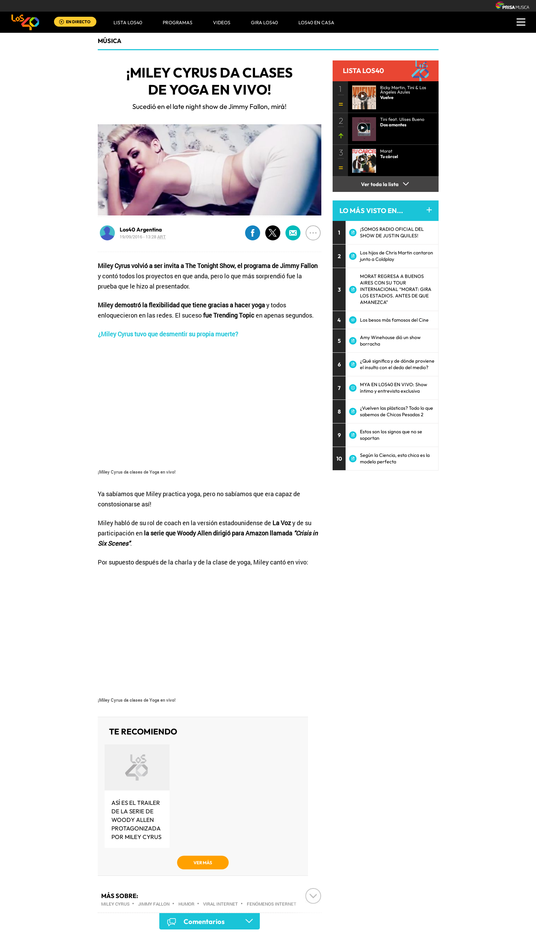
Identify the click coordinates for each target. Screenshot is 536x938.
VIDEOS (221, 22)
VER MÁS (202, 862)
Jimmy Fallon (154, 904)
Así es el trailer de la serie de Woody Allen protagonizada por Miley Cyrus (136, 819)
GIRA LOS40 (264, 22)
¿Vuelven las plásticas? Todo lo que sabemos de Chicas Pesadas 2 (396, 411)
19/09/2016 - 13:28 (143, 237)
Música (109, 41)
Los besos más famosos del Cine (394, 320)
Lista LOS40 (127, 22)
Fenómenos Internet (271, 904)
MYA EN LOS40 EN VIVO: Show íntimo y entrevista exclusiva (393, 387)
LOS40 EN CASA (316, 22)
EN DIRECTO (78, 21)
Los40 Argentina (141, 229)
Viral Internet (220, 904)
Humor (186, 904)
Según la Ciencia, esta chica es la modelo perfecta (395, 458)
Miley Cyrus (115, 904)
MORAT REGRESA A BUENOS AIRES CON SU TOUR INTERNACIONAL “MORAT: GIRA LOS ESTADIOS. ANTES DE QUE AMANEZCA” (395, 289)
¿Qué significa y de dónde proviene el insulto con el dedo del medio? (397, 364)
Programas (177, 22)
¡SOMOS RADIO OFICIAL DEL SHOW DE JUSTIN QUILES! (392, 232)
